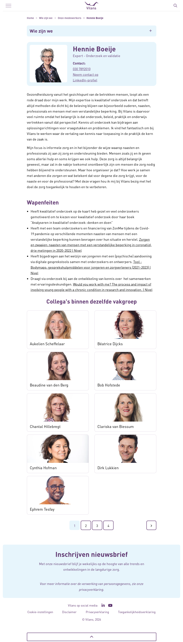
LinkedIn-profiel (85, 80)
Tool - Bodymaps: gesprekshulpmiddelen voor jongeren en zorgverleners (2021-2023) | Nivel (91, 267)
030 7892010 (81, 69)
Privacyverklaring (97, 612)
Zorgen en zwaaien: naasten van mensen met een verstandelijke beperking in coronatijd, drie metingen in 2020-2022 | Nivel (91, 245)
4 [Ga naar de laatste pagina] (108, 525)
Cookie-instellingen (40, 612)
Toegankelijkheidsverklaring (137, 612)
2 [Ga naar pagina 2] (86, 525)
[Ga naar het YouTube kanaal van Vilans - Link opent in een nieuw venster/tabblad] (110, 605)
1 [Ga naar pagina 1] (74, 525)
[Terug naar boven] (91, 637)
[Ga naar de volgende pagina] (151, 525)
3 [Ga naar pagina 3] (97, 525)
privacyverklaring (91, 589)
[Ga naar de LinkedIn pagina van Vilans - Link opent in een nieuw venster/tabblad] (103, 605)
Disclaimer (69, 612)
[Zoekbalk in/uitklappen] (175, 5)
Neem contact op (85, 74)
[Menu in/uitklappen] (8, 5)
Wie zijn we (41, 31)
